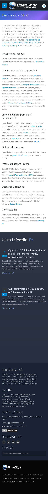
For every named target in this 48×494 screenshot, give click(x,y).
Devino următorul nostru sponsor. (15, 454)
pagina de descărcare (18, 155)
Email (11, 426)
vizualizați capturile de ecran (27, 42)
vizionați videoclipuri (11, 45)
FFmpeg (26, 132)
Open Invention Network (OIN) (19, 103)
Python (32, 126)
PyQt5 (39, 126)
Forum (16, 426)
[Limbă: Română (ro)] (44, 6)
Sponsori (8, 448)
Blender (37, 141)
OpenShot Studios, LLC (10, 88)
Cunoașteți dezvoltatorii (30, 84)
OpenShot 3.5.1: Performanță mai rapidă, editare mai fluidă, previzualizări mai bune (26, 254)
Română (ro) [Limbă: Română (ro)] (29, 481)
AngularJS (15, 138)
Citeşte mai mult (8, 273)
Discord (23, 426)
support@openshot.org (15, 423)
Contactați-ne (12, 412)
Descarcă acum (16, 204)
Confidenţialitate (8, 481)
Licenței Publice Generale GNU (21, 175)
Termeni (20, 481)
